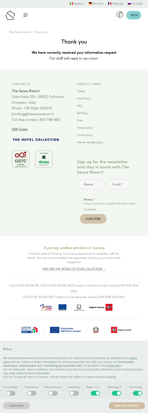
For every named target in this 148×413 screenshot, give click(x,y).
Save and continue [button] (127, 405)
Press (80, 120)
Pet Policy (82, 113)
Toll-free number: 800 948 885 (36, 120)
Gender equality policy (90, 142)
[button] (25, 15)
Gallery (81, 91)
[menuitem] (77, 4)
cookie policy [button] (113, 365)
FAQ (79, 105)
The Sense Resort (20, 32)
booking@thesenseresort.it (33, 114)
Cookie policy (84, 135)
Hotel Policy (84, 98)
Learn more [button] (16, 405)
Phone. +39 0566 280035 (32, 108)
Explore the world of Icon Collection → (74, 269)
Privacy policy (85, 127)
